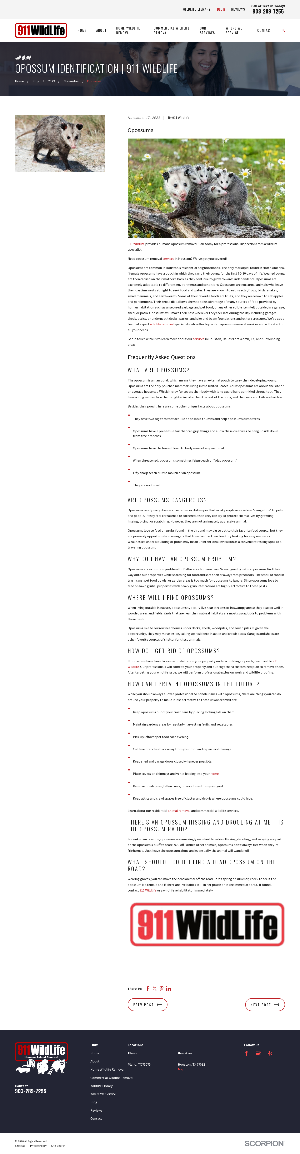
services (168, 258)
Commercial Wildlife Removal (111, 1078)
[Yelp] (270, 1053)
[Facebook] (246, 1053)
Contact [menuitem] (264, 30)
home (214, 773)
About (95, 1061)
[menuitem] (20, 1146)
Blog (221, 9)
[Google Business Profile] (258, 1053)
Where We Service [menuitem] (234, 30)
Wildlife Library (196, 9)
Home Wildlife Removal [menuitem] (128, 30)
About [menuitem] (101, 30)
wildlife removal (162, 324)
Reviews (238, 9)
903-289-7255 (268, 11)
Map (181, 1069)
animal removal (179, 811)
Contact (96, 1118)
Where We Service (103, 1094)
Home (94, 1053)
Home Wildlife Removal (107, 1069)
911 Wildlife (136, 244)
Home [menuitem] (82, 30)
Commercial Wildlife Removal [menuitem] (172, 30)
